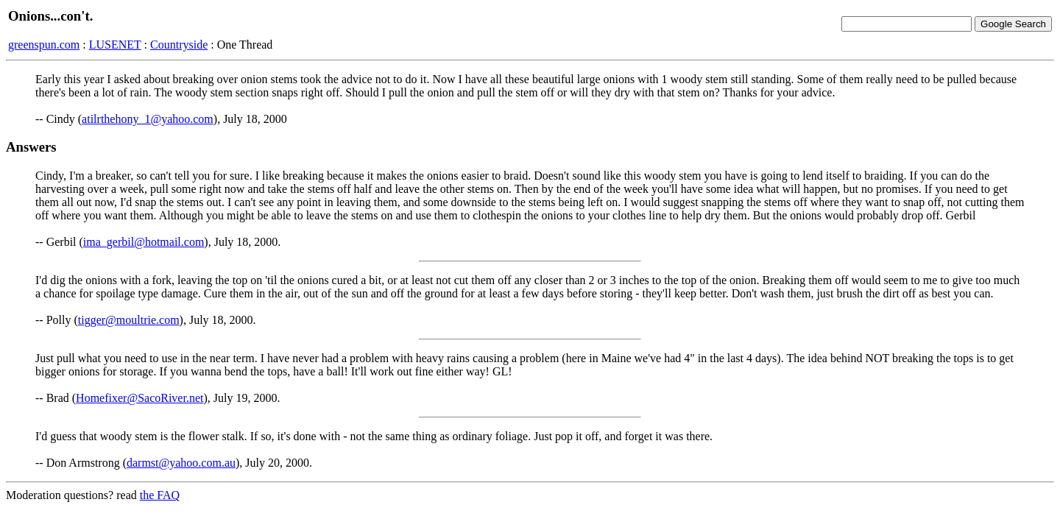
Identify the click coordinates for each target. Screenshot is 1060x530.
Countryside (179, 44)
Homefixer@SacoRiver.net (139, 398)
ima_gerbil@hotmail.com (143, 242)
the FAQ (160, 495)
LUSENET (115, 44)
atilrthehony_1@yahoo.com (147, 119)
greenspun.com (44, 44)
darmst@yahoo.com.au (181, 462)
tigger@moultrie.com (129, 320)
